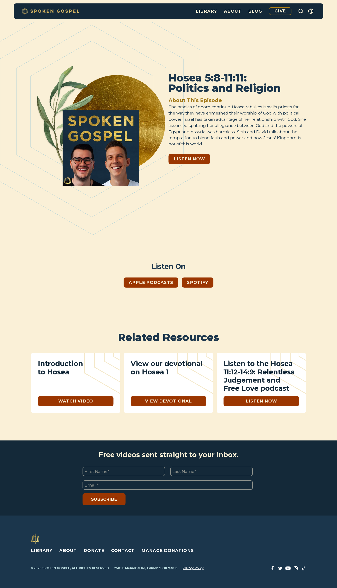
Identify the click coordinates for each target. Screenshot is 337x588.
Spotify (197, 282)
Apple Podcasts (151, 282)
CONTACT (123, 550)
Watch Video (75, 401)
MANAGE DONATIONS (167, 550)
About (232, 11)
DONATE (94, 550)
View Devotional (168, 401)
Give (280, 11)
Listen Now (189, 158)
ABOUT (68, 550)
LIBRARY (41, 550)
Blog (255, 11)
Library (206, 11)
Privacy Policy (193, 568)
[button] (311, 11)
